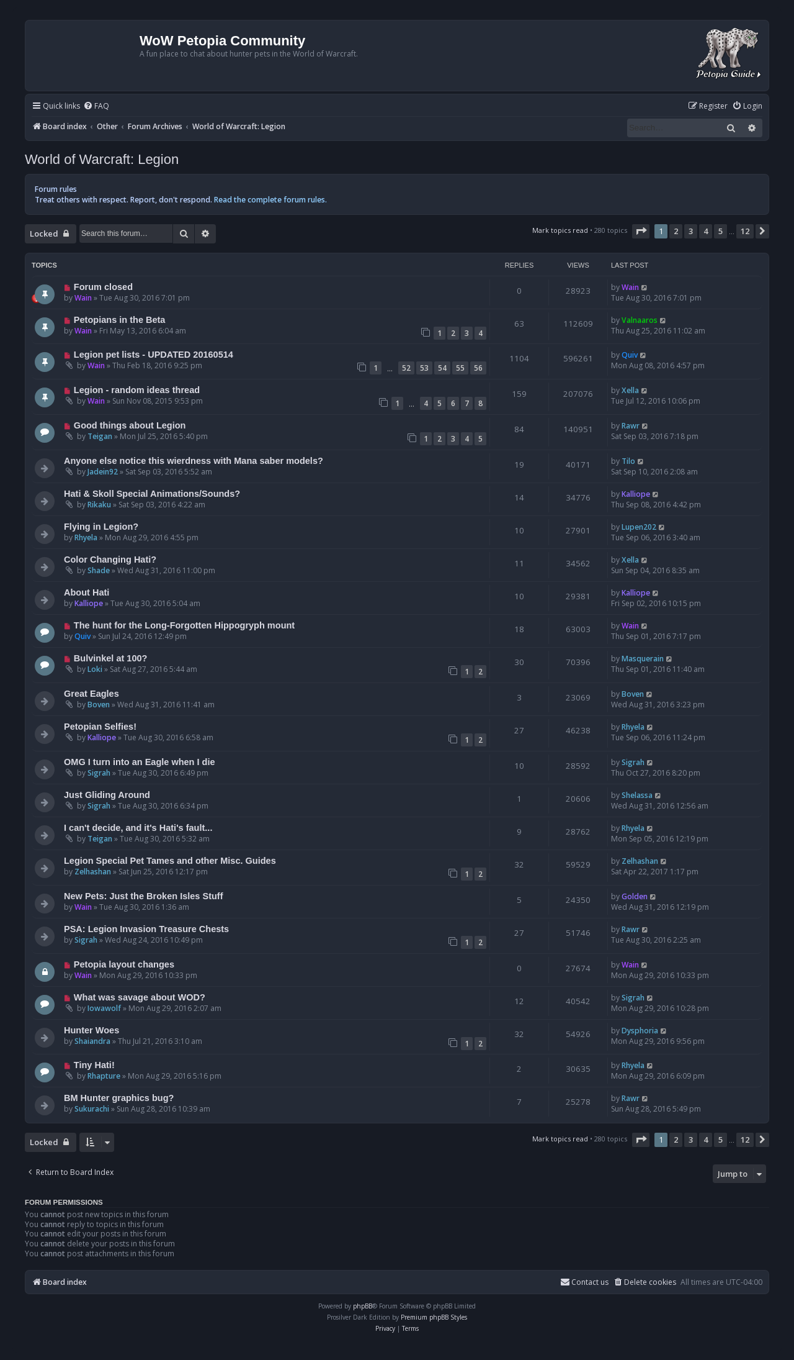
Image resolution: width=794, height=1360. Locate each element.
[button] (640, 231)
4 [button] (705, 231)
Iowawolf (104, 1008)
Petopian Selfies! (100, 727)
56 (478, 368)
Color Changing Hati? (110, 559)
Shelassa (637, 795)
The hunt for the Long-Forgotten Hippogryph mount (184, 625)
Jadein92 (102, 471)
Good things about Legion (130, 425)
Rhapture (103, 1076)
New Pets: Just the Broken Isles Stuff (143, 896)
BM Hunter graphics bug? (119, 1098)
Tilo (628, 461)
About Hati (86, 592)
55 (460, 368)
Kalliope (636, 494)
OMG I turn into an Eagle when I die (139, 762)
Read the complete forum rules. (270, 199)
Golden (635, 896)
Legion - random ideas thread (137, 390)
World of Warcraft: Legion (102, 159)
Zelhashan (92, 871)
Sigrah (98, 773)
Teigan (99, 436)
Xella (630, 390)
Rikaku (99, 504)
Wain (83, 297)
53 (424, 368)
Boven (98, 704)
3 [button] (691, 231)
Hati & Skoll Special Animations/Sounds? (152, 494)
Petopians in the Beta (120, 320)
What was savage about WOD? (139, 997)
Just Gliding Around (107, 795)
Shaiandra (92, 1041)
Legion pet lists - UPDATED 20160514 (153, 355)
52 (406, 368)
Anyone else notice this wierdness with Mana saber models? (193, 461)
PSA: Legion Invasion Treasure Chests (146, 929)
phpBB (362, 1306)
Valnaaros (640, 320)
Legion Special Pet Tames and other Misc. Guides (170, 861)
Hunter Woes (91, 1030)
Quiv (630, 355)
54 (442, 368)
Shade (98, 570)
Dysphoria (640, 1030)
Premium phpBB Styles (434, 1317)
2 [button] (676, 231)
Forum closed (103, 287)
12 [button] (745, 231)
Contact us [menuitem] (584, 1282)
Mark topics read (560, 230)
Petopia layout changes (124, 964)
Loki (94, 669)
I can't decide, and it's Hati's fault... (138, 828)
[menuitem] (96, 106)
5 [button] (720, 231)
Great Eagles (91, 694)
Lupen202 (639, 527)
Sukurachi (91, 1109)
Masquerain (643, 658)
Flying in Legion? (101, 527)
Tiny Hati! (94, 1065)
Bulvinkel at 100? (111, 658)
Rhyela (85, 537)
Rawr (631, 425)
